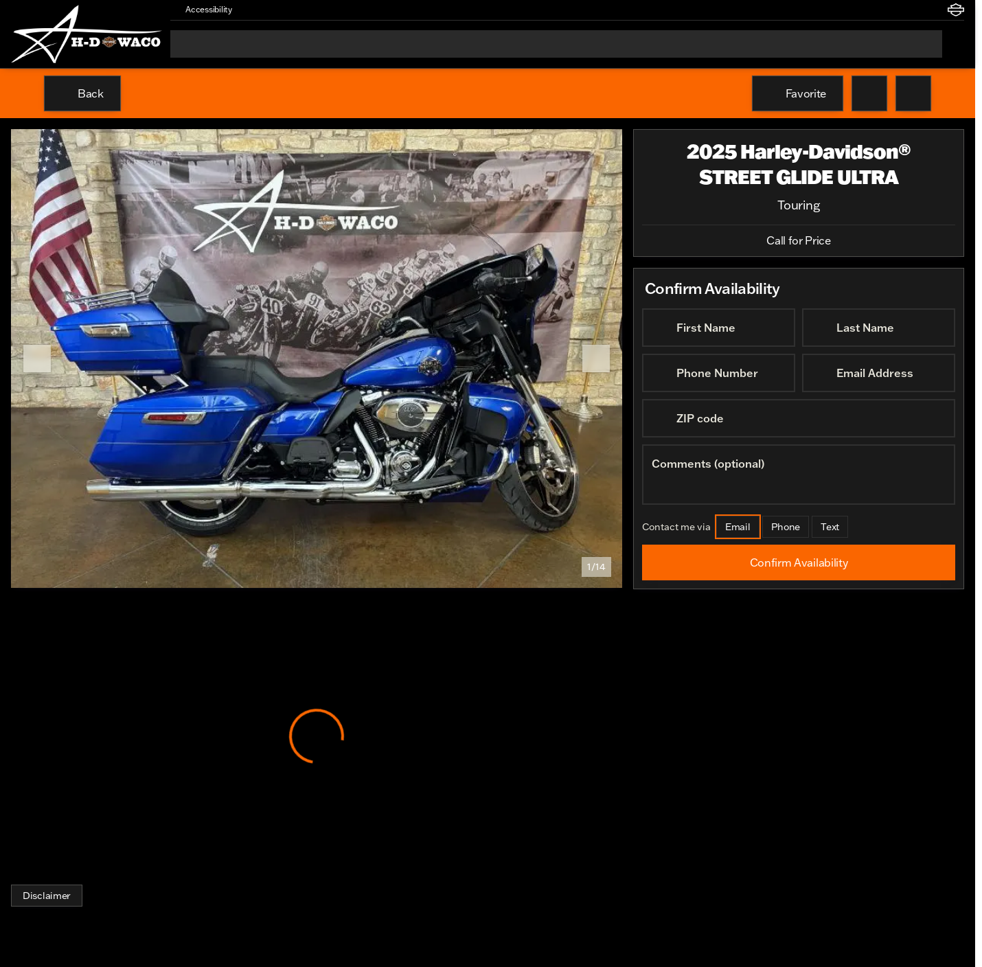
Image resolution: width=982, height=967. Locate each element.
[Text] (830, 527)
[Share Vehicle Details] (913, 93)
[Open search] (953, 44)
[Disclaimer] (46, 896)
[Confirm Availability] (798, 562)
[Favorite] (797, 93)
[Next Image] (596, 358)
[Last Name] (878, 327)
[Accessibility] (202, 9)
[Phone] (786, 527)
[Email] (738, 527)
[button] (262, 9)
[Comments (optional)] (798, 474)
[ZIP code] (798, 418)
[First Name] (718, 327)
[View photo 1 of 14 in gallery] (316, 358)
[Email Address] (878, 373)
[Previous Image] (37, 358)
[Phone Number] (718, 373)
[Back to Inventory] (82, 93)
